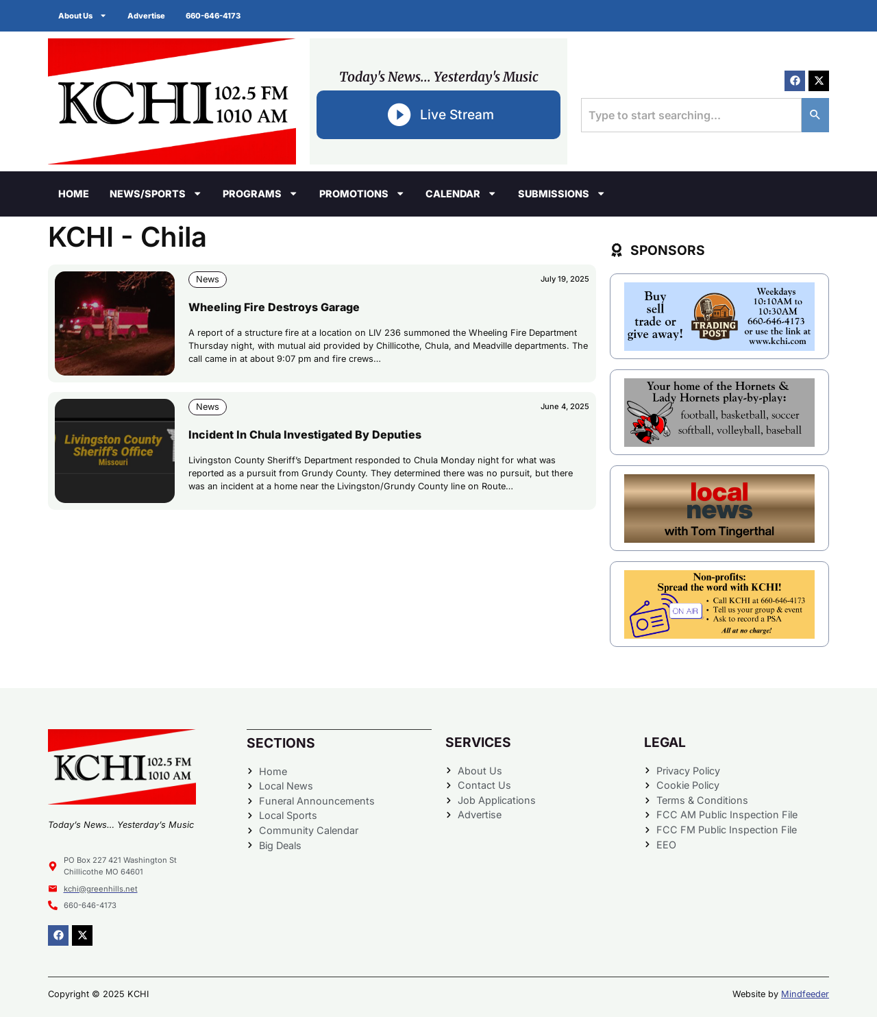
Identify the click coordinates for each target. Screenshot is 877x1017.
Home (73, 193)
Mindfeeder (805, 994)
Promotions (362, 193)
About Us (82, 15)
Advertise (146, 16)
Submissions (562, 193)
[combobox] (691, 115)
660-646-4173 (213, 16)
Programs (260, 193)
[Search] (815, 115)
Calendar (461, 193)
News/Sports (156, 193)
